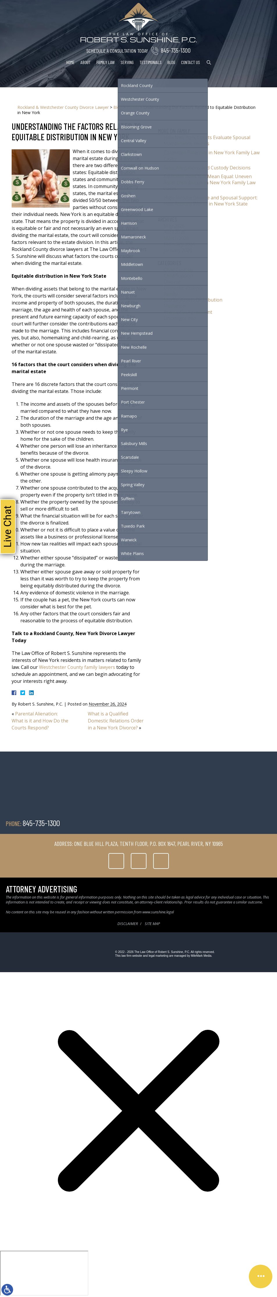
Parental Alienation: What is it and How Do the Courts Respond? (40, 720)
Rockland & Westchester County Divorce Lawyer (63, 107)
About (86, 62)
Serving (127, 62)
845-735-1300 (176, 50)
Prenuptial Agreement (188, 312)
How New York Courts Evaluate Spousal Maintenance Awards (207, 140)
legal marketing (158, 955)
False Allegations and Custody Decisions (207, 167)
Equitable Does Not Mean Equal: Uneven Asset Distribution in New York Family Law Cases (209, 182)
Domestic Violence (183, 288)
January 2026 (178, 250)
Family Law (105, 62)
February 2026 (179, 244)
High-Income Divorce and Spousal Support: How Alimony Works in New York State (211, 200)
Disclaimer (127, 923)
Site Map (152, 923)
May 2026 (174, 226)
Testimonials (151, 62)
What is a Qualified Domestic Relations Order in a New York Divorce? (116, 720)
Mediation (175, 306)
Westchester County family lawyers (77, 667)
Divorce (172, 282)
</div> (44, 1273)
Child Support (179, 275)
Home (70, 62)
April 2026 (174, 232)
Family (133, 107)
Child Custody (178, 269)
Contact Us (190, 62)
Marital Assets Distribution (193, 300)
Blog (171, 62)
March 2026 (176, 238)
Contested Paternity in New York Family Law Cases (212, 155)
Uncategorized (180, 318)
